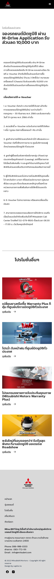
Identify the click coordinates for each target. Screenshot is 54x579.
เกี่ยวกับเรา (10, 516)
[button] (50, 4)
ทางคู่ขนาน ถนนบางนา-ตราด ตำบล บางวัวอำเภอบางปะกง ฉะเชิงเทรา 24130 (26, 539)
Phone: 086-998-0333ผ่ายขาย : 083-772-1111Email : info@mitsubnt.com (18, 549)
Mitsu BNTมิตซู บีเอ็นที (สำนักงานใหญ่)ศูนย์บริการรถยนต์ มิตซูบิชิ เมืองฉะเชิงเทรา (28, 531)
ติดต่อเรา (9, 521)
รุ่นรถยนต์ (9, 504)
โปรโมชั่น (9, 510)
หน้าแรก (8, 498)
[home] (7, 4)
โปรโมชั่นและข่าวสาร (11, 27)
